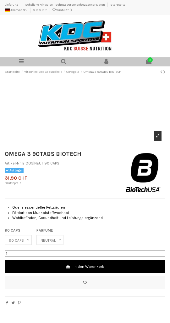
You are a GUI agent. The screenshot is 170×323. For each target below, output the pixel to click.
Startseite (117, 5)
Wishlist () (62, 10)
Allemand (16, 10)
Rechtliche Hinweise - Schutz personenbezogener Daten (65, 5)
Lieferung (12, 5)
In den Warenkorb (85, 266)
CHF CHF (40, 10)
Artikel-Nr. (13, 163)
